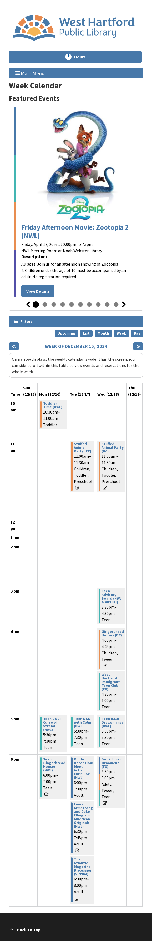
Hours (82, 57)
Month (103, 333)
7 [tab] (89, 304)
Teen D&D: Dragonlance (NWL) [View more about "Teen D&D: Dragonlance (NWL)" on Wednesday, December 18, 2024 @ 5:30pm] (113, 722)
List (86, 333)
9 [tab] (107, 304)
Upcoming (66, 333)
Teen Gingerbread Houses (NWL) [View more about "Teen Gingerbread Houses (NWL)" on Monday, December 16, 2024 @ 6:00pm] (54, 764)
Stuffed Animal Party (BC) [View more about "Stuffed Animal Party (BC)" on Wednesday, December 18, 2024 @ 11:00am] (113, 447)
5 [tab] (71, 304)
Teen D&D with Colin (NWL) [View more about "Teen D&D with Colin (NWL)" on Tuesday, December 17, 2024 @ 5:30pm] (82, 722)
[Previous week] (14, 346)
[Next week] (138, 346)
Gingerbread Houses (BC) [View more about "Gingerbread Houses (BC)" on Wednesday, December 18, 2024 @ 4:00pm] (113, 633)
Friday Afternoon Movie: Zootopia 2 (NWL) (75, 231)
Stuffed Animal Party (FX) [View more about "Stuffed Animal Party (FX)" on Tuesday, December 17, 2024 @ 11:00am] (82, 447)
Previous (28, 304)
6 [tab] (80, 304)
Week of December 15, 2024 (76, 346)
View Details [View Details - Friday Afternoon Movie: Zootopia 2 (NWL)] (38, 291)
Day (137, 333)
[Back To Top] (76, 929)
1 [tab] (36, 304)
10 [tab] (116, 304)
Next (124, 304)
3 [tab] (53, 304)
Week (121, 333)
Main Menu (30, 72)
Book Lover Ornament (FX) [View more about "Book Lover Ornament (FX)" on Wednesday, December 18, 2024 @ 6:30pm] (111, 762)
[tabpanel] (76, 202)
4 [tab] (62, 304)
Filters (26, 321)
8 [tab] (98, 304)
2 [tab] (45, 304)
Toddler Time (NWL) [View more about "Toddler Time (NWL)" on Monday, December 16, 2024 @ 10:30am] (52, 405)
